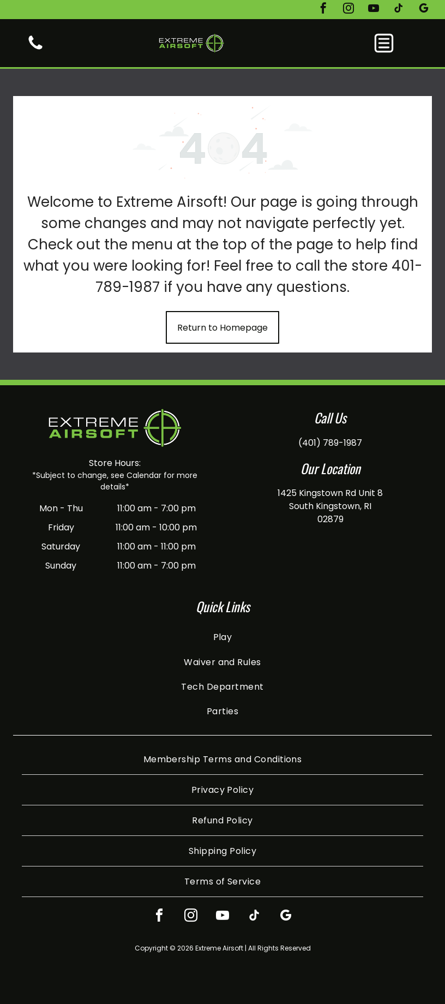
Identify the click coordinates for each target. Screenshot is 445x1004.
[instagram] (348, 9)
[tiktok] (398, 9)
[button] (384, 43)
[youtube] (373, 9)
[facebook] (323, 9)
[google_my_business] (424, 9)
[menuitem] (222, 637)
